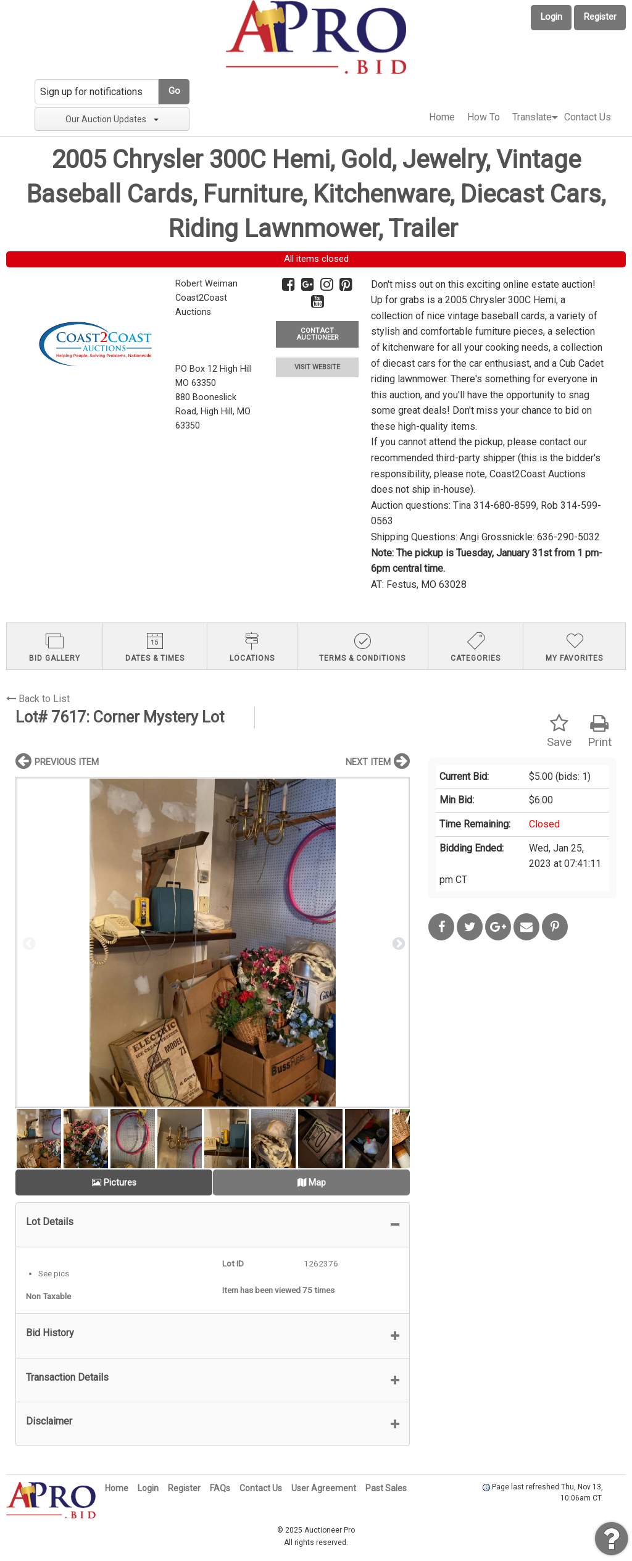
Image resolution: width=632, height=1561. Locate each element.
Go (174, 91)
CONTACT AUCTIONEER (317, 334)
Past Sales (386, 1488)
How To (483, 117)
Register (600, 17)
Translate (532, 117)
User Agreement (323, 1488)
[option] (212, 942)
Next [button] (397, 943)
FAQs (220, 1488)
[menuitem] (442, 117)
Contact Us (587, 117)
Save (559, 731)
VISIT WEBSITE (317, 367)
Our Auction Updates (112, 119)
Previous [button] (28, 943)
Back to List (38, 699)
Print (600, 731)
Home (442, 117)
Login (551, 17)
